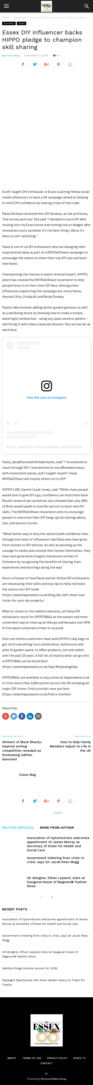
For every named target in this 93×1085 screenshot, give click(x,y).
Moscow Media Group (53, 1079)
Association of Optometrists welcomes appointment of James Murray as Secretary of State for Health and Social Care (58, 844)
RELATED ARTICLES (18, 828)
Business (9, 23)
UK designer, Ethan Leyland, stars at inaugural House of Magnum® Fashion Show (57, 882)
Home (6, 17)
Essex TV (79, 1058)
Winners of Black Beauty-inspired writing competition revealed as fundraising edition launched (22, 750)
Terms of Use (31, 1058)
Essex (21, 23)
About (11, 1058)
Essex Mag (13, 55)
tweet (57, 812)
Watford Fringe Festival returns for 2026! (30, 968)
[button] (87, 6)
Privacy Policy (57, 1058)
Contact (46, 1063)
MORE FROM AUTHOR (57, 828)
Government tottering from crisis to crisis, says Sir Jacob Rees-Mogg (55, 860)
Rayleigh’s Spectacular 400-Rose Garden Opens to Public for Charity (43, 982)
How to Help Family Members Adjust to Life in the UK (70, 746)
